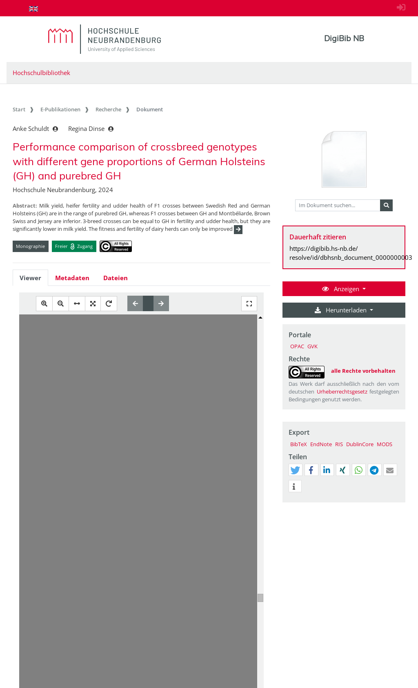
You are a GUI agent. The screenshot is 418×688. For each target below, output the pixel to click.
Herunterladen (341, 310)
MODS (384, 444)
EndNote (321, 444)
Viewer (30, 278)
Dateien (115, 278)
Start (19, 109)
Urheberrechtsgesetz (342, 391)
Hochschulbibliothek (41, 73)
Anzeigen (341, 289)
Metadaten (72, 278)
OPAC (297, 346)
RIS (339, 444)
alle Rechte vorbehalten (363, 370)
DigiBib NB (344, 38)
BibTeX (298, 444)
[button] (295, 470)
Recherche (108, 109)
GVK (312, 346)
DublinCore (360, 444)
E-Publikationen (60, 109)
